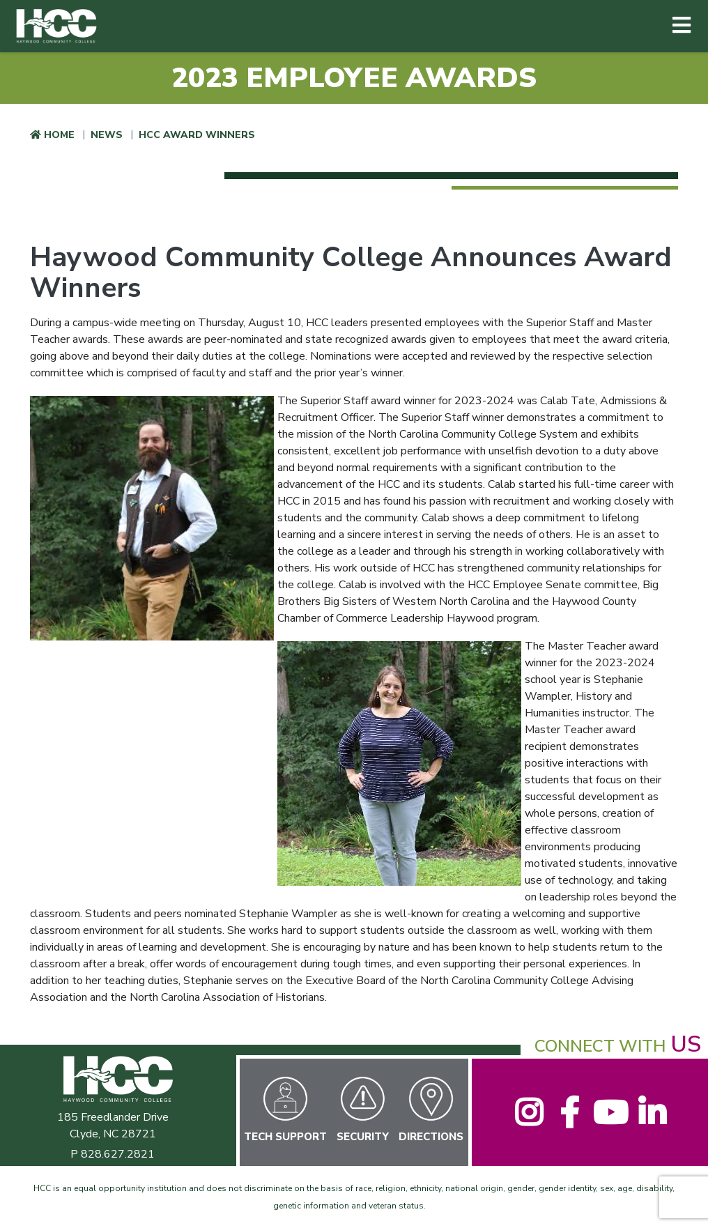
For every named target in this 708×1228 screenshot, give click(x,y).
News (107, 134)
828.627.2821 (118, 1154)
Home (59, 134)
